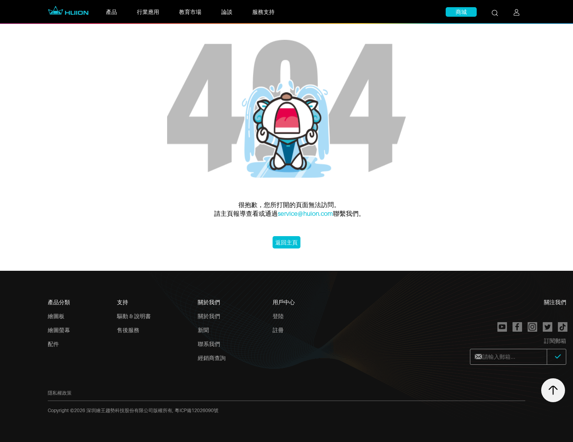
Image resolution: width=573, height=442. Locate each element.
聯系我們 (209, 343)
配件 (53, 343)
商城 (461, 11)
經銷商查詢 (212, 357)
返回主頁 (286, 242)
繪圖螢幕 (59, 330)
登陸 (278, 316)
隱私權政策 (60, 393)
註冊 (278, 330)
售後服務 (128, 330)
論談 (226, 11)
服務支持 (263, 11)
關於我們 (209, 316)
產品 (111, 11)
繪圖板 (56, 316)
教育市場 (190, 11)
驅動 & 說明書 (134, 316)
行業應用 (148, 11)
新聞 (203, 330)
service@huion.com (305, 213)
